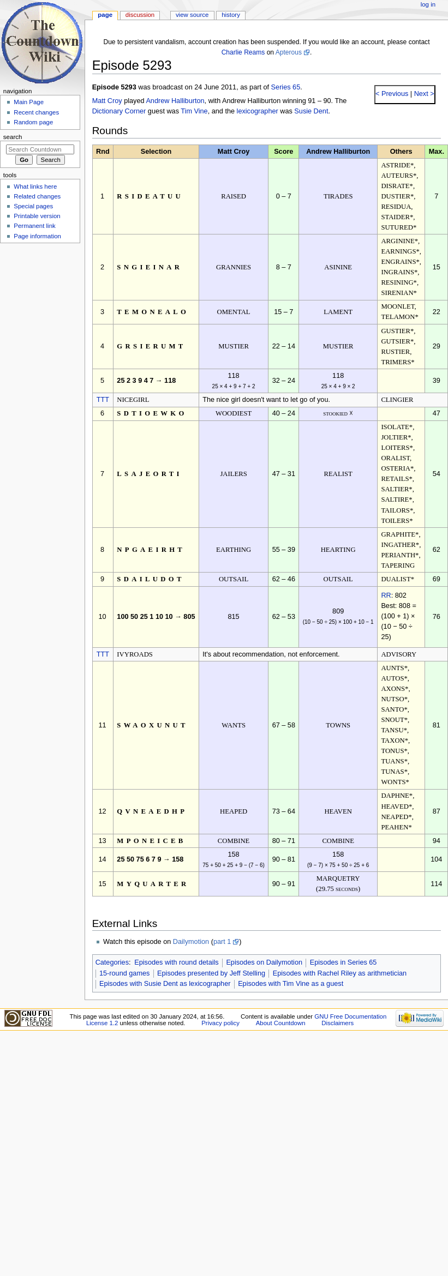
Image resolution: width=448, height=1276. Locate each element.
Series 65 (286, 87)
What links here (35, 186)
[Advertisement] (40, 329)
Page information (37, 236)
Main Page (29, 102)
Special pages (33, 206)
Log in (428, 4)
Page (105, 14)
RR (386, 595)
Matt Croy (107, 101)
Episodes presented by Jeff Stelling (211, 973)
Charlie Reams (243, 52)
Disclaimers (337, 1023)
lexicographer (257, 111)
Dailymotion (191, 942)
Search (12, 137)
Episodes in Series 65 (343, 962)
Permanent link (34, 225)
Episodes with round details (176, 962)
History (231, 14)
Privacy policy (220, 1023)
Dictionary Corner (119, 111)
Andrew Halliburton (175, 101)
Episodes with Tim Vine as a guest (290, 984)
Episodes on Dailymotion (264, 962)
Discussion (140, 14)
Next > (423, 94)
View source (192, 14)
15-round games (124, 973)
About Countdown (281, 1023)
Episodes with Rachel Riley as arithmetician (340, 973)
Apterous (289, 52)
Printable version (37, 216)
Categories (112, 962)
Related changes (37, 196)
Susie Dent (311, 111)
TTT (103, 400)
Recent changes (36, 112)
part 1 (222, 942)
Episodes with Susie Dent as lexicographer (165, 984)
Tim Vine (194, 111)
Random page (33, 122)
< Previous (391, 94)
